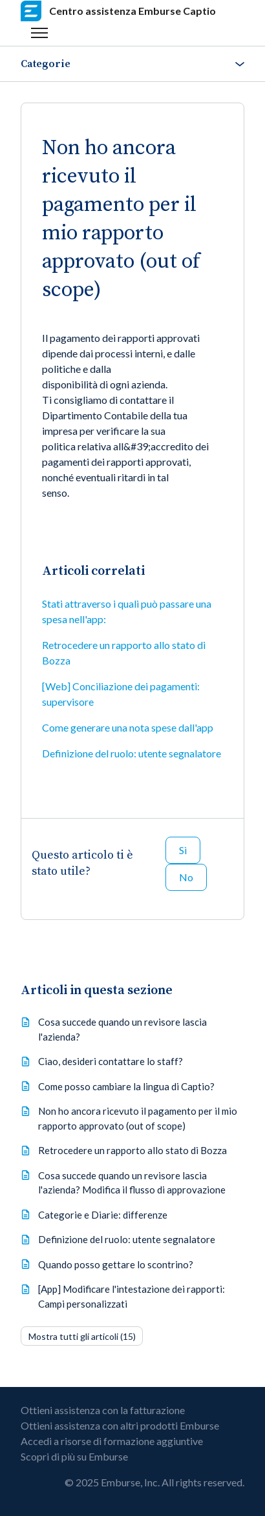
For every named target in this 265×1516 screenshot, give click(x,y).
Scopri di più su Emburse (74, 1456)
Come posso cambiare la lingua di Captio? (126, 1086)
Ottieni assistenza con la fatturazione (103, 1410)
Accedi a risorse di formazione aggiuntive (112, 1441)
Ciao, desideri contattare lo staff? (110, 1061)
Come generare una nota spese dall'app (127, 727)
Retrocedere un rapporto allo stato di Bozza (124, 652)
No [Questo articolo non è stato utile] (186, 877)
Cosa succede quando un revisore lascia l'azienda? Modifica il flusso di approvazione (132, 1183)
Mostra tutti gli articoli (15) (82, 1336)
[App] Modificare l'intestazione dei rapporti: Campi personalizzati (131, 1296)
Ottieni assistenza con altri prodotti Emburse (120, 1425)
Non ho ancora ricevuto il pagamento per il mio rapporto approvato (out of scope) (137, 1118)
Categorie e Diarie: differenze (102, 1215)
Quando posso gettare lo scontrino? (115, 1264)
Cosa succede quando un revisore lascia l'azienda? (122, 1029)
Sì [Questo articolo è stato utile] (183, 850)
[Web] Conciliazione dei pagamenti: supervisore (121, 694)
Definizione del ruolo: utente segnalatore (131, 753)
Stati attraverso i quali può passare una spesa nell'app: (126, 611)
